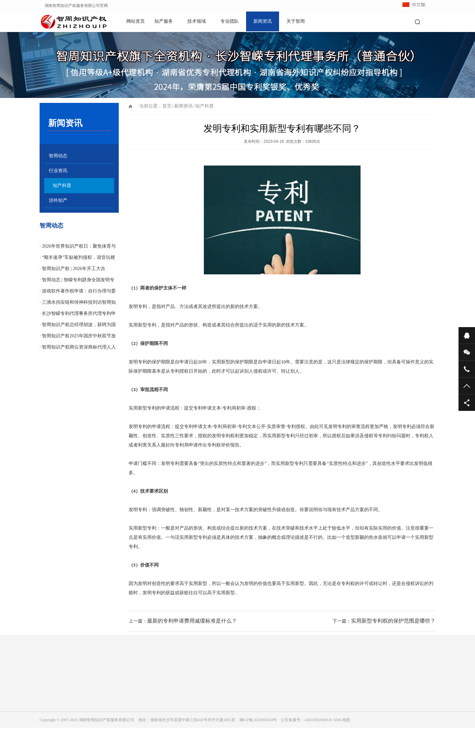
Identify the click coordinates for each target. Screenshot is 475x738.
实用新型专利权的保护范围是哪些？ (393, 621)
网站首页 (135, 21)
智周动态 (58, 155)
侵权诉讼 (415, 583)
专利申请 (202, 408)
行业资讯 (58, 170)
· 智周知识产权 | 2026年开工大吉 (72, 268)
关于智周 (295, 21)
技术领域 (196, 21)
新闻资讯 (262, 21)
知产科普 (62, 185)
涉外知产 (58, 200)
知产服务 (163, 21)
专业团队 (229, 21)
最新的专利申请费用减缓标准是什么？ (192, 621)
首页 (167, 106)
